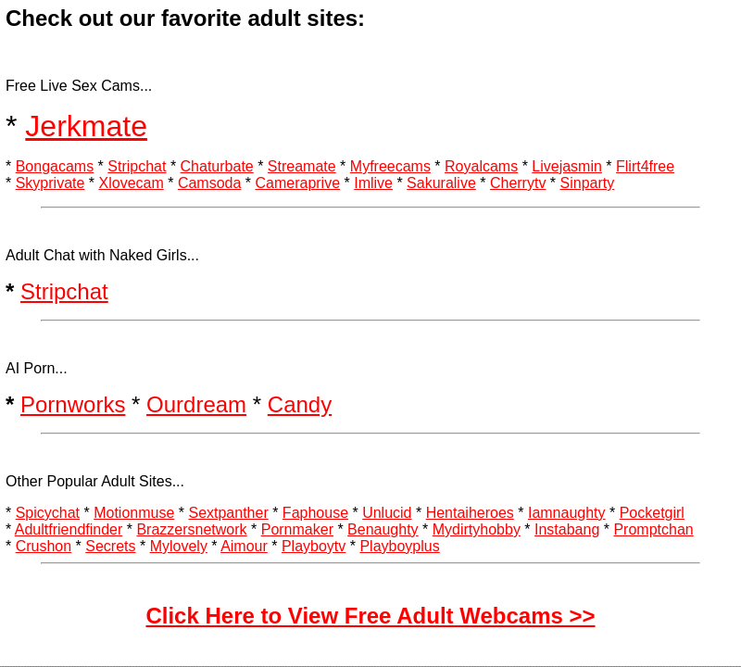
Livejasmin (567, 166)
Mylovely (178, 546)
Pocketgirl (652, 513)
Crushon (43, 546)
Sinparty (587, 183)
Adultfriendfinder (69, 529)
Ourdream (196, 404)
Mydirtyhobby (477, 529)
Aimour (244, 546)
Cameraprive (297, 183)
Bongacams (55, 166)
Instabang (566, 529)
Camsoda (209, 183)
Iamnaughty (567, 513)
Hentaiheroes (470, 513)
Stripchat (136, 166)
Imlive (373, 183)
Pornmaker (297, 529)
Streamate (302, 166)
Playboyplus (399, 546)
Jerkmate (86, 126)
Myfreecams (390, 166)
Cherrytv (518, 183)
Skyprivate (50, 183)
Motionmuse (134, 513)
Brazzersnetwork (191, 529)
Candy (300, 404)
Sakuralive (441, 183)
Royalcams (481, 166)
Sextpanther (228, 513)
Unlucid (386, 513)
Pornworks (72, 404)
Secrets (110, 546)
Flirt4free (645, 166)
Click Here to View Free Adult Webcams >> (370, 615)
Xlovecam (131, 183)
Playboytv (313, 546)
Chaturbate (217, 166)
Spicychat (48, 513)
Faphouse (315, 513)
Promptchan (653, 529)
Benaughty (383, 529)
